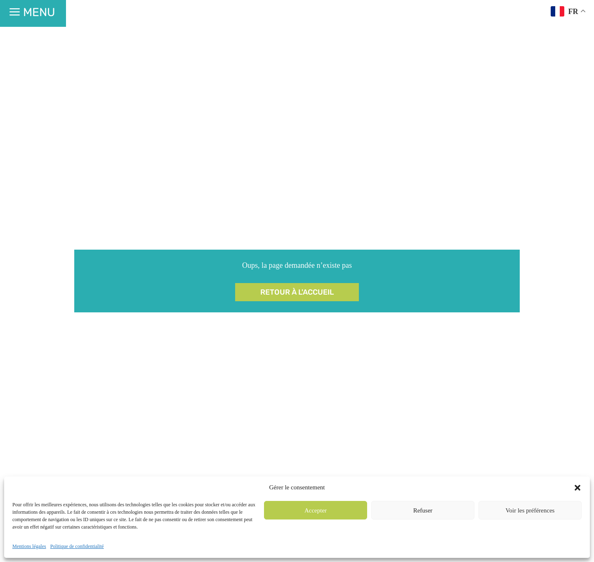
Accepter (315, 510)
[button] (577, 488)
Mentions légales (29, 546)
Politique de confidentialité (77, 546)
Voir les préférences (530, 510)
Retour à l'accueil (297, 292)
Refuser (423, 510)
